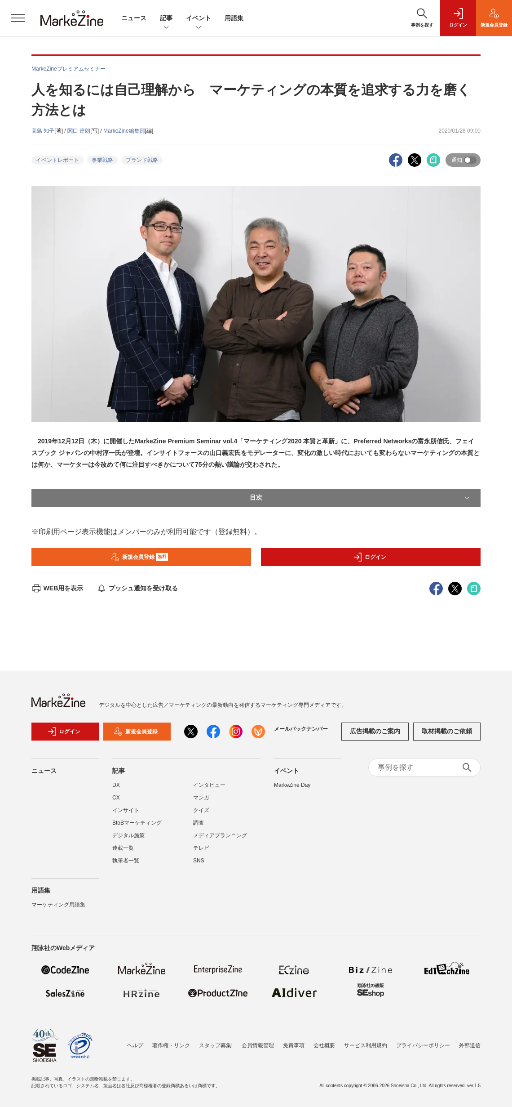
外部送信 (470, 1045)
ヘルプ (135, 1045)
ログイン (369, 557)
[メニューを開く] (18, 18)
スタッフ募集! (216, 1045)
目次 (361, 497)
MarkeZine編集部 (124, 131)
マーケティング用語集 (58, 905)
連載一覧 (123, 848)
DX (116, 785)
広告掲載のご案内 (375, 731)
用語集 (234, 18)
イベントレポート (57, 160)
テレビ (201, 848)
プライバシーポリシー (423, 1045)
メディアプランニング (220, 835)
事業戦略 (102, 160)
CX (116, 798)
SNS (198, 860)
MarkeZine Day (292, 785)
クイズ (201, 810)
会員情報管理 (258, 1045)
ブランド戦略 (142, 160)
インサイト (125, 810)
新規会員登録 (139, 557)
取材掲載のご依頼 (447, 731)
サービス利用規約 (365, 1045)
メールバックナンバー (301, 729)
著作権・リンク (171, 1045)
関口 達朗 (78, 131)
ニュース (133, 18)
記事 (166, 18)
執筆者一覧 (125, 860)
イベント (198, 18)
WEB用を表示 (57, 588)
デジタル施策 (128, 835)
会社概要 (324, 1045)
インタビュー (209, 785)
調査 (198, 823)
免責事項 (294, 1045)
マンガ (201, 798)
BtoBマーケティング (137, 823)
